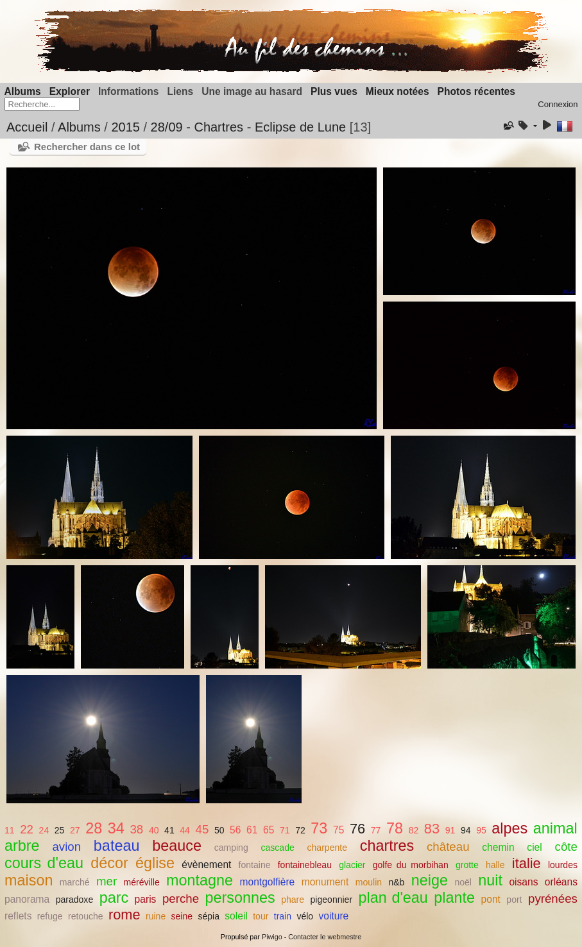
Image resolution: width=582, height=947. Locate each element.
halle (495, 865)
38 (136, 829)
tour (260, 916)
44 (185, 830)
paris (146, 899)
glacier (352, 865)
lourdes (563, 865)
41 (169, 830)
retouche (85, 916)
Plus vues (334, 91)
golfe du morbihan (411, 865)
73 (319, 828)
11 (9, 830)
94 (466, 830)
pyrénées (553, 898)
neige (429, 880)
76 (357, 829)
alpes (509, 828)
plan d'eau (393, 897)
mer (106, 881)
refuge (50, 916)
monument (325, 881)
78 (394, 828)
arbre (22, 845)
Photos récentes (476, 91)
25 (60, 830)
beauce (176, 845)
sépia (208, 916)
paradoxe (75, 899)
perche (180, 898)
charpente (327, 847)
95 (481, 830)
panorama (26, 899)
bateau (117, 845)
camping (231, 847)
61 (251, 829)
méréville (142, 882)
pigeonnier (332, 899)
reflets (17, 915)
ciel (534, 847)
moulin (368, 882)
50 (219, 830)
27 (75, 830)
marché (75, 882)
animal (555, 828)
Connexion (558, 104)
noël (463, 882)
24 (44, 830)
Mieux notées (397, 91)
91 (450, 830)
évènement (206, 864)
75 (338, 829)
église (155, 863)
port (514, 899)
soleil (236, 915)
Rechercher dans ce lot (87, 146)
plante (454, 897)
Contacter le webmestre (324, 937)
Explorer (69, 91)
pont (491, 899)
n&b (396, 882)
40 (154, 830)
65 (268, 829)
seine (182, 916)
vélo (304, 916)
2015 (125, 127)
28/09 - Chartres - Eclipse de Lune (249, 127)
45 (202, 829)
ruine (156, 916)
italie (526, 863)
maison (28, 880)
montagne (199, 880)
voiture (333, 915)
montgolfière (267, 881)
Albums (22, 91)
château (448, 846)
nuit (490, 880)
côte (566, 846)
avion (66, 846)
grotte (467, 865)
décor (109, 863)
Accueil (26, 127)
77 (376, 830)
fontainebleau (305, 865)
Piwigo (272, 937)
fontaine (255, 865)
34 (116, 828)
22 (26, 829)
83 (432, 829)
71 (285, 830)
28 (93, 828)
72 (300, 830)
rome (124, 915)
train (282, 916)
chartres (387, 845)
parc (114, 897)
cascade (278, 847)
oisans (523, 881)
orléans (561, 881)
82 (414, 830)
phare (292, 899)
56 (235, 829)
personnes (240, 897)
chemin (498, 847)
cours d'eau (43, 863)
